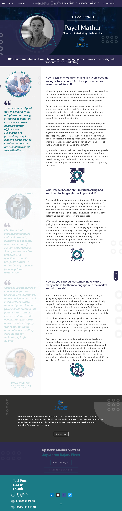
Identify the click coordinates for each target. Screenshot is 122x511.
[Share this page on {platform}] (52, 495)
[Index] (3, 3)
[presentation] (61, 31)
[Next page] (116, 273)
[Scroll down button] (61, 504)
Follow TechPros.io (26, 506)
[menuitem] (22, 3)
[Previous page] (116, 278)
